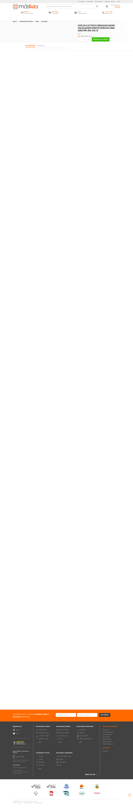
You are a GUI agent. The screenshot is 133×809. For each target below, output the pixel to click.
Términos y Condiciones (17, 807)
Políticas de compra (107, 743)
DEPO (79, 34)
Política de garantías (107, 745)
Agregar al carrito (100, 39)
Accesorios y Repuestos (105, 17)
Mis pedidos (90, 1)
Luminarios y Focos (85, 17)
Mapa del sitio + (91, 778)
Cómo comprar (99, 1)
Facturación (82, 1)
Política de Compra (38, 807)
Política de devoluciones (108, 748)
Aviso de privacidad (107, 738)
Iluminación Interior (28, 17)
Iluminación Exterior (47, 17)
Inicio (118, 1)
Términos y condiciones (108, 736)
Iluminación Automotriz (66, 17)
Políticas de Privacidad (28, 807)
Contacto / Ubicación (110, 1)
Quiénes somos (106, 733)
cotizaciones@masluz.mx (20, 771)
